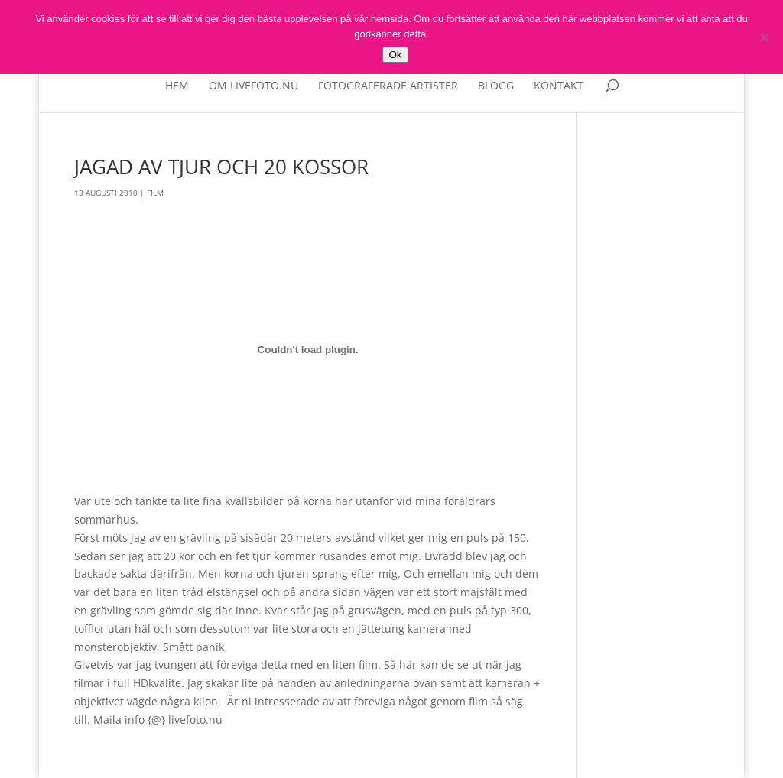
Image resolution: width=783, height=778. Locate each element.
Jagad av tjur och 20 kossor (221, 166)
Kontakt (558, 86)
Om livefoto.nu (253, 86)
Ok (394, 54)
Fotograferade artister (388, 86)
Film (155, 192)
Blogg (496, 86)
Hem (177, 86)
